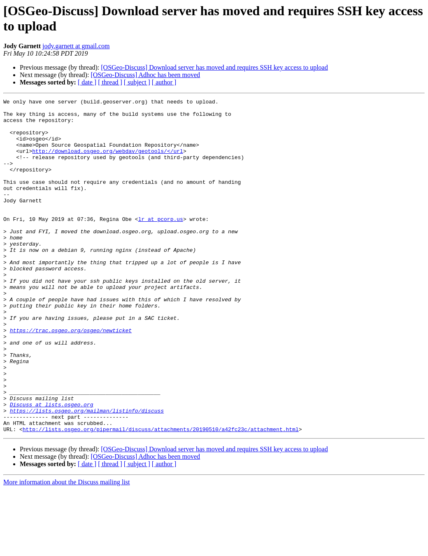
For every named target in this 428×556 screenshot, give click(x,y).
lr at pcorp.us (160, 243)
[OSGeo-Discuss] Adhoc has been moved (145, 74)
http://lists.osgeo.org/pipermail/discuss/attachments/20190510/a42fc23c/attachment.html (161, 496)
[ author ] (164, 82)
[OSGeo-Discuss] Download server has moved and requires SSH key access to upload (214, 67)
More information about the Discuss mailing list (66, 548)
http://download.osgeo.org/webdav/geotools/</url (107, 162)
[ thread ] (110, 82)
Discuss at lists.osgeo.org (51, 466)
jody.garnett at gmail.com (75, 45)
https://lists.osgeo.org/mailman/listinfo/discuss (87, 473)
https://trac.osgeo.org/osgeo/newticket (71, 377)
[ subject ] (137, 82)
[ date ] (87, 82)
